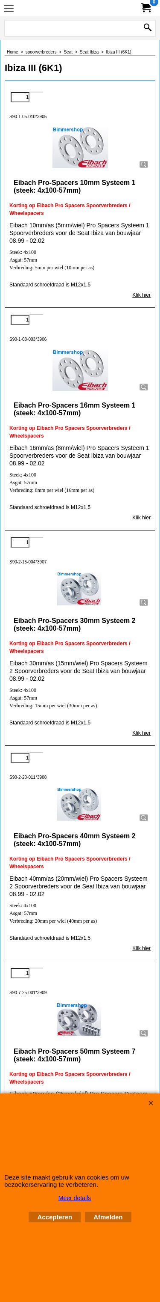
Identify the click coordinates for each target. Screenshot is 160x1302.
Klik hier (141, 295)
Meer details (74, 1198)
